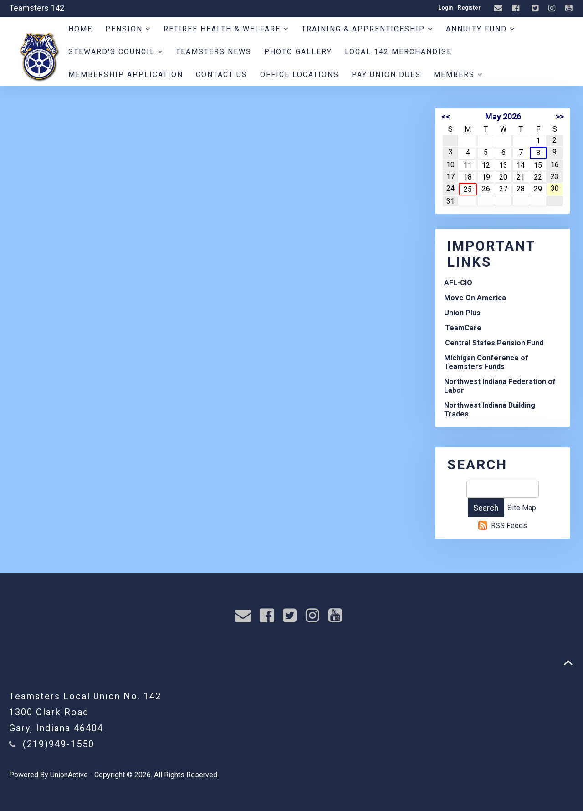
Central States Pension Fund (494, 343)
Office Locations (299, 74)
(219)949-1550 (58, 744)
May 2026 (503, 116)
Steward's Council (115, 51)
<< (445, 116)
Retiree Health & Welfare (226, 29)
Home (80, 29)
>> (560, 116)
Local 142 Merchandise (398, 51)
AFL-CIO (458, 282)
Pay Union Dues (386, 74)
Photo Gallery (298, 51)
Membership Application (125, 74)
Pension (128, 29)
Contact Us (221, 74)
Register (469, 8)
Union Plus (462, 312)
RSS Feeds (509, 525)
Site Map (521, 507)
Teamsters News (213, 51)
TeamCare (463, 327)
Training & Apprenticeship (367, 29)
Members (458, 74)
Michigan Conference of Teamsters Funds (486, 362)
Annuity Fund (480, 29)
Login (445, 8)
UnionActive (69, 774)
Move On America (475, 297)
